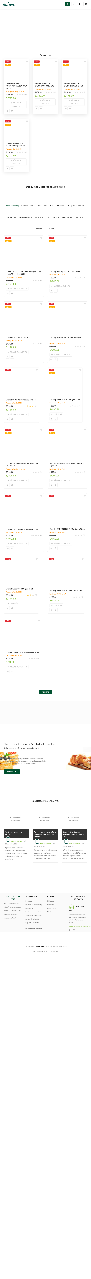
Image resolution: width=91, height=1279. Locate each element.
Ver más (45, 700)
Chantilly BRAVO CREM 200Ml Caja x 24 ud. (22, 660)
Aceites (39, 225)
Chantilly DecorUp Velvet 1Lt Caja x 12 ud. (22, 533)
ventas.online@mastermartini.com (78, 934)
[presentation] (43, 814)
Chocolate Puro (53, 213)
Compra (11, 780)
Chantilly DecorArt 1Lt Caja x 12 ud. (19, 597)
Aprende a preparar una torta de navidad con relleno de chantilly (45, 842)
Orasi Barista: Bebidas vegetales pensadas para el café (73, 842)
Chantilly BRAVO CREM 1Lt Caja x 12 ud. (65, 404)
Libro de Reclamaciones (33, 936)
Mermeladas (67, 213)
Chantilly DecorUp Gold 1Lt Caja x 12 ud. (65, 272)
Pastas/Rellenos (25, 213)
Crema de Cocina (28, 202)
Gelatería (79, 213)
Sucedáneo (39, 213)
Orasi (51, 225)
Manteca (60, 202)
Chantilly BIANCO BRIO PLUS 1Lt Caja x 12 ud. (67, 533)
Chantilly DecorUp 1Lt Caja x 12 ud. (19, 338)
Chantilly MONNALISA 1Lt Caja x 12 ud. (21, 404)
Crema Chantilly (12, 202)
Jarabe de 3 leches (45, 202)
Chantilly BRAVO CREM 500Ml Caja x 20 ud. (66, 597)
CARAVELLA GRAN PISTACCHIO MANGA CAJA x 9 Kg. (16, 85)
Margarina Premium (76, 202)
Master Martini (16, 849)
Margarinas (11, 213)
